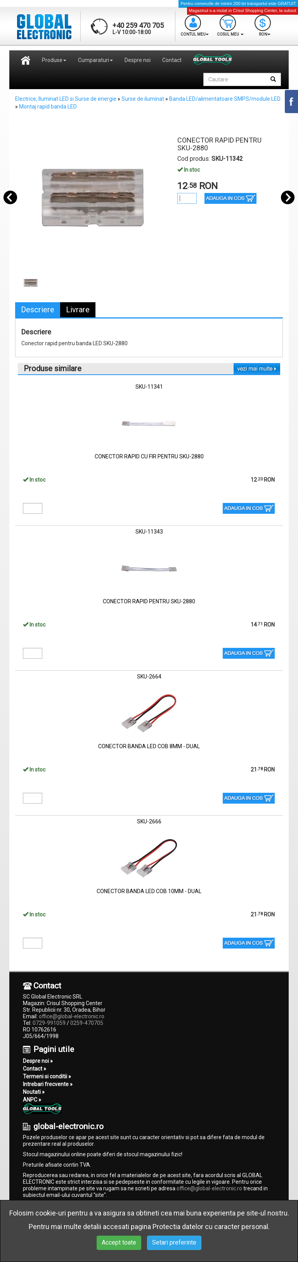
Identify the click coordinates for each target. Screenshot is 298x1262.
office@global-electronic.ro (71, 1016)
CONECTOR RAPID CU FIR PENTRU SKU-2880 (149, 456)
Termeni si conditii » (47, 1076)
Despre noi (138, 60)
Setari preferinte (174, 1242)
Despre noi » (38, 1061)
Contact (172, 60)
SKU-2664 (149, 676)
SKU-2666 (149, 821)
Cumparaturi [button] (95, 60)
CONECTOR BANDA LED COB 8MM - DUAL (149, 746)
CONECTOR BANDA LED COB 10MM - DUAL (149, 891)
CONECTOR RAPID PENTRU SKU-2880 (149, 601)
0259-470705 (86, 1023)
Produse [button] (54, 60)
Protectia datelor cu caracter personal (210, 1226)
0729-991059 (49, 1023)
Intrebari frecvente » (48, 1084)
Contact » (34, 1069)
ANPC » (32, 1100)
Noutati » (34, 1092)
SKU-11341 (149, 387)
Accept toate (119, 1242)
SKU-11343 (149, 532)
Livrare (78, 309)
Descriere (37, 309)
